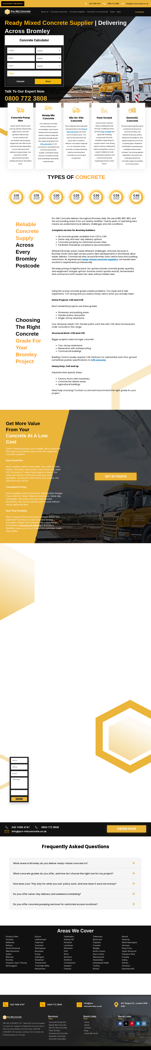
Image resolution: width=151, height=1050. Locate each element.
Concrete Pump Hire (58, 12)
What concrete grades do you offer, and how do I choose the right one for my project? (65, 876)
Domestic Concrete (132, 119)
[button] (75, 866)
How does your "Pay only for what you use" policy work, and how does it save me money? (66, 886)
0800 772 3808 (28, 98)
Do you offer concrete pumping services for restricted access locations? (57, 907)
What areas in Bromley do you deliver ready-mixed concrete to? (52, 866)
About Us (44, 12)
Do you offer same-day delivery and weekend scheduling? (48, 897)
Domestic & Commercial (97, 12)
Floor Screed (104, 117)
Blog (118, 12)
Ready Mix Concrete (48, 117)
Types (112, 12)
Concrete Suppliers (77, 12)
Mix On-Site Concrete (76, 119)
